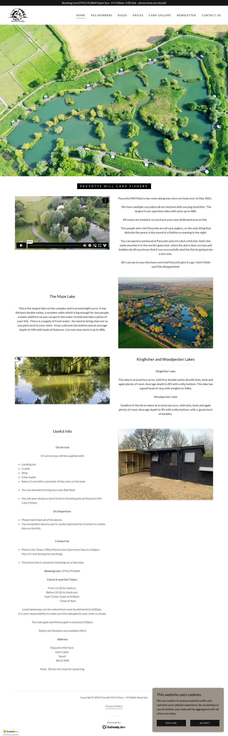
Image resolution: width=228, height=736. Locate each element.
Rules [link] (122, 15)
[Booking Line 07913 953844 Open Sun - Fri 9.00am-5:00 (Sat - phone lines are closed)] (114, 3)
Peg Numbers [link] (101, 15)
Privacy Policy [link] (114, 706)
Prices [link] (138, 15)
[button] (11, 732)
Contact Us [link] (211, 15)
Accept (205, 723)
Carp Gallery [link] (160, 15)
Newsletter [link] (186, 15)
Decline (171, 723)
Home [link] (80, 15)
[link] (18, 15)
